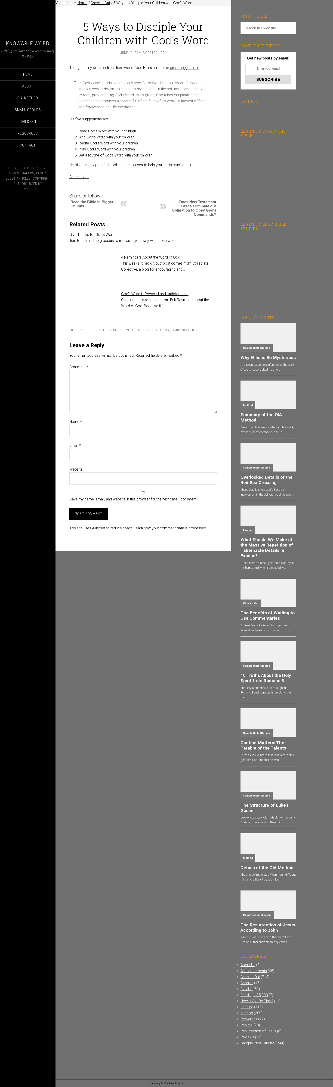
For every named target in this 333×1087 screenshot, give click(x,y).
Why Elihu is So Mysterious (268, 357)
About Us (247, 965)
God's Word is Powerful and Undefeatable (154, 294)
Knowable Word (27, 43)
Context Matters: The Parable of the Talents (263, 745)
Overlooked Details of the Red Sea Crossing (266, 480)
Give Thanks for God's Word (91, 234)
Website (76, 469)
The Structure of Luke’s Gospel (264, 808)
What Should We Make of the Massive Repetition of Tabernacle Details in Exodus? (266, 547)
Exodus (248, 530)
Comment (78, 367)
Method (248, 405)
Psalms (246, 1025)
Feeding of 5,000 (254, 995)
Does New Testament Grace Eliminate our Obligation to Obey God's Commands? (194, 208)
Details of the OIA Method (266, 867)
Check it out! (79, 177)
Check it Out (101, 330)
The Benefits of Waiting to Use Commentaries (267, 615)
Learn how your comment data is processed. (170, 528)
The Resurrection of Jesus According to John (267, 927)
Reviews (247, 1037)
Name (75, 421)
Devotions (160, 330)
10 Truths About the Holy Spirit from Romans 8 (265, 678)
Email (75, 445)
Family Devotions (185, 330)
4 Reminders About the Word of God (150, 257)
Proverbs (247, 1019)
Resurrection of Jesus (257, 915)
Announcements (253, 971)
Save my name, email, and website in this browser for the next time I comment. (133, 499)
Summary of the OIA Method (261, 417)
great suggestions (184, 68)
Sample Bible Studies (256, 348)
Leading (246, 1007)
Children (142, 330)
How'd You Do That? (256, 1001)
